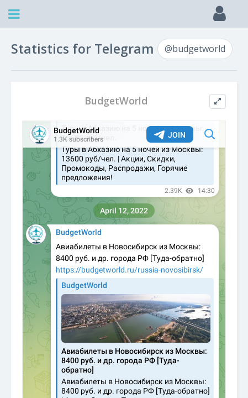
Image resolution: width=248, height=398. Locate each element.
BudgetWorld (116, 101)
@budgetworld (195, 49)
